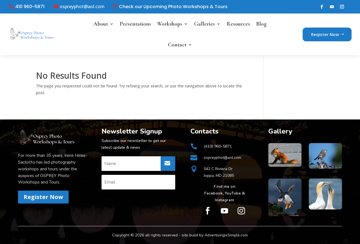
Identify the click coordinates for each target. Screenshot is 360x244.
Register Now (43, 197)
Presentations (135, 24)
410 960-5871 (29, 6)
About (100, 24)
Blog (261, 24)
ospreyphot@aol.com (82, 6)
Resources (238, 24)
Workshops (169, 24)
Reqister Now (325, 34)
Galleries (204, 24)
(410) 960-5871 (218, 146)
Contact (177, 44)
